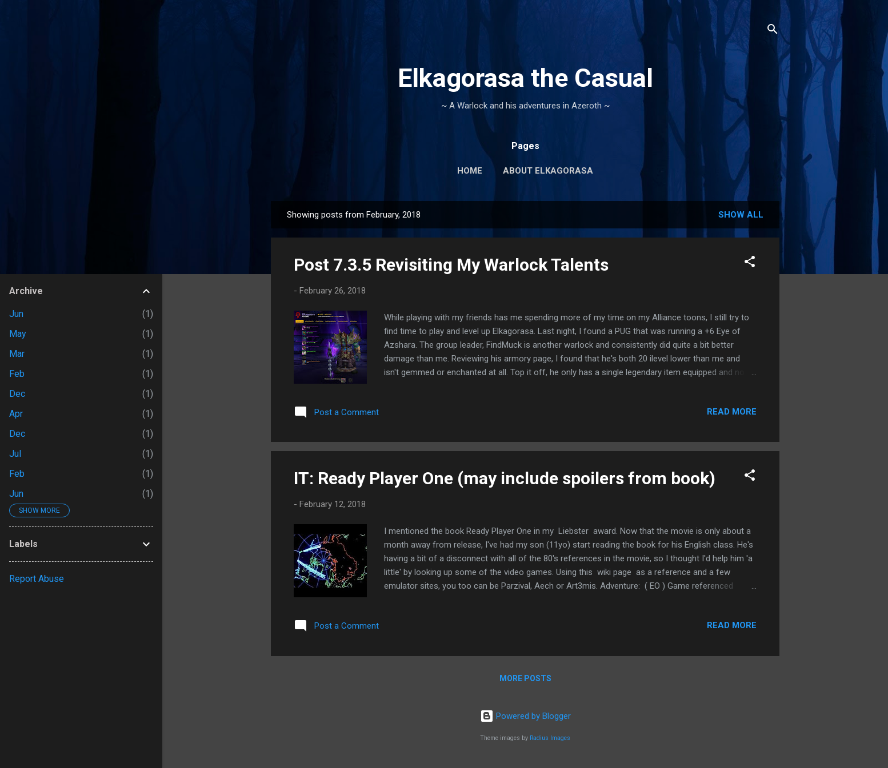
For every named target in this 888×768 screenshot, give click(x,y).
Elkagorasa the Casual (525, 78)
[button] (750, 263)
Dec (17, 393)
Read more (732, 412)
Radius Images (550, 738)
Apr (16, 413)
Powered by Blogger (525, 716)
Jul (15, 453)
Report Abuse (36, 578)
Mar (17, 353)
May (17, 333)
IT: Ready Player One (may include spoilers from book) (504, 478)
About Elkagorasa (548, 171)
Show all (740, 215)
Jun (16, 313)
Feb (17, 373)
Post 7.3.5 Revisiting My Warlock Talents (451, 265)
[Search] (772, 31)
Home (469, 171)
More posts (525, 678)
